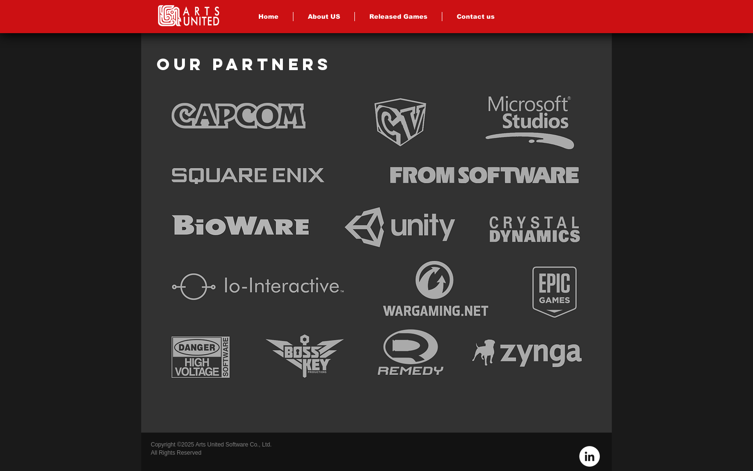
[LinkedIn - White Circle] (589, 456)
